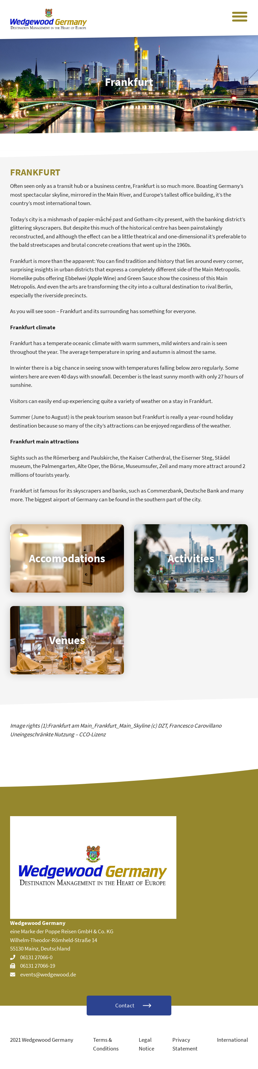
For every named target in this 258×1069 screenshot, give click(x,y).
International (232, 1039)
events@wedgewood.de (48, 974)
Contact (124, 1005)
